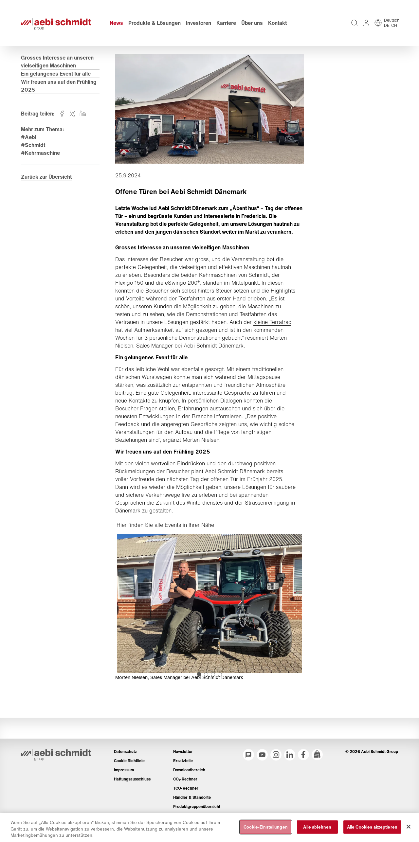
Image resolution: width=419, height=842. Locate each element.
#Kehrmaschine (40, 153)
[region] (209, 827)
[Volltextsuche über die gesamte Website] (354, 23)
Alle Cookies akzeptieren (372, 827)
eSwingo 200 (182, 283)
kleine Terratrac (272, 322)
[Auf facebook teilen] (62, 113)
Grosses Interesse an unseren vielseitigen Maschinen (57, 61)
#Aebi (28, 137)
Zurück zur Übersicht (46, 177)
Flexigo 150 (129, 283)
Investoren (198, 23)
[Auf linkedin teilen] (83, 113)
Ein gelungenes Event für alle (56, 74)
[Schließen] (408, 826)
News (116, 23)
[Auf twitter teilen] (72, 113)
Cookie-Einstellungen (266, 827)
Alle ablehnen (317, 827)
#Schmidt (33, 145)
